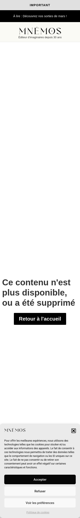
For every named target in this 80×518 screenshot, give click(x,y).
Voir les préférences (40, 503)
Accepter (39, 479)
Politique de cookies (37, 512)
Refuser (39, 491)
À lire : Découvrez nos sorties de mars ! (40, 16)
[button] (73, 431)
